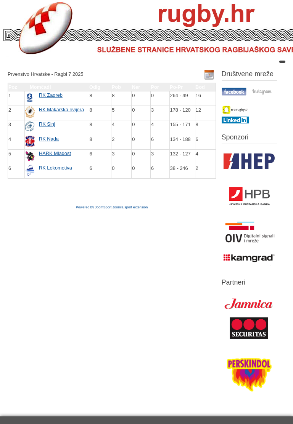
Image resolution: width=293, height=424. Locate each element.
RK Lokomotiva (55, 168)
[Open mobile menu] (282, 62)
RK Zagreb (51, 95)
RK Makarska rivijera (61, 109)
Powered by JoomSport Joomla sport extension (112, 207)
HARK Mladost (55, 153)
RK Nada (49, 139)
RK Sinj (47, 124)
